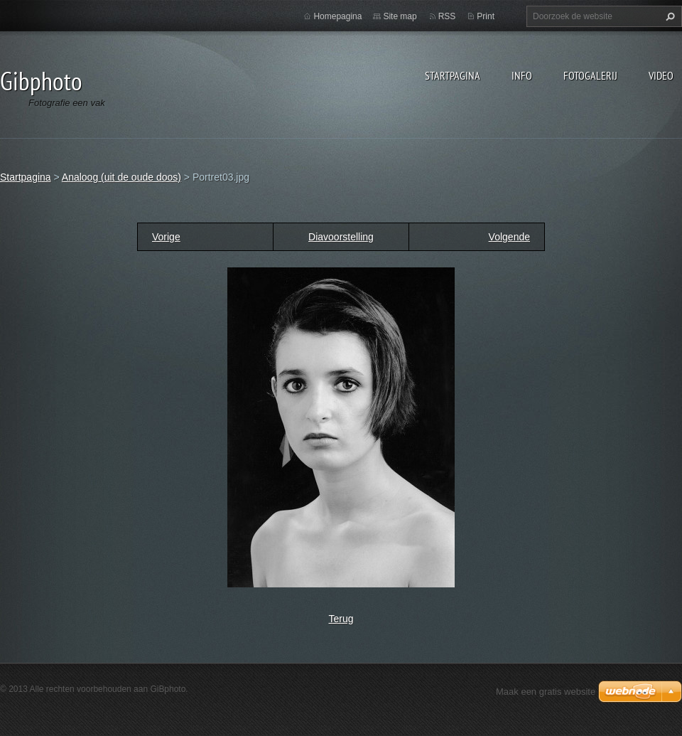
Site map (399, 16)
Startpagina (452, 75)
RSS (447, 16)
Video (661, 75)
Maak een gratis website (545, 691)
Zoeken (668, 16)
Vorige (166, 236)
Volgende (509, 236)
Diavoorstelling (341, 236)
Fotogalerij (590, 75)
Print (485, 16)
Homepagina (337, 16)
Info (522, 75)
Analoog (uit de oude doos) (121, 177)
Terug (340, 618)
